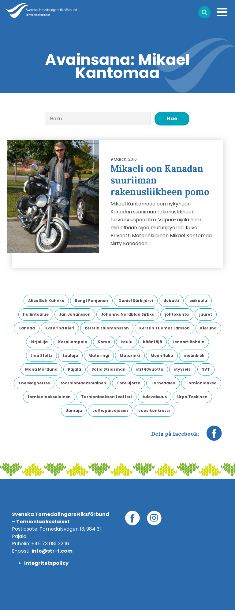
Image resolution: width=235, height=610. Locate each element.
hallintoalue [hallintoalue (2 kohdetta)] (36, 314)
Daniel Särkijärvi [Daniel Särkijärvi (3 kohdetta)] (135, 300)
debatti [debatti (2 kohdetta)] (171, 300)
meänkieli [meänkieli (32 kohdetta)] (194, 355)
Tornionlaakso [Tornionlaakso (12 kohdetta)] (201, 383)
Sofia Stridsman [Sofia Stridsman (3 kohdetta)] (108, 369)
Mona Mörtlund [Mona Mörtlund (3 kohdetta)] (41, 369)
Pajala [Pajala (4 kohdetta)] (74, 369)
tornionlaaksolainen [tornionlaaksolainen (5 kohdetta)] (49, 396)
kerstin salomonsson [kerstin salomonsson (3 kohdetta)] (107, 328)
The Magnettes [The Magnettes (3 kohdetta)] (34, 383)
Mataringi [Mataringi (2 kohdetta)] (98, 355)
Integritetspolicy (46, 563)
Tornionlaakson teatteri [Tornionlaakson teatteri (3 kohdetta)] (106, 396)
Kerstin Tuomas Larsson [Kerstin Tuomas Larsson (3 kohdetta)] (164, 328)
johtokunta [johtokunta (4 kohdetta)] (177, 314)
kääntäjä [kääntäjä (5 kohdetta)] (152, 341)
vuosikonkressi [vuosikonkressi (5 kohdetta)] (154, 410)
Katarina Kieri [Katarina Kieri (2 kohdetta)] (59, 328)
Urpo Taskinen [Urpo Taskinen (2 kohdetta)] (192, 396)
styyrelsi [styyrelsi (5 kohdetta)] (183, 369)
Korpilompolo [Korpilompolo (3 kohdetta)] (72, 341)
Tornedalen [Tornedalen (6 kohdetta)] (163, 383)
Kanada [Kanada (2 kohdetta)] (26, 328)
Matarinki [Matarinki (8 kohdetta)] (130, 355)
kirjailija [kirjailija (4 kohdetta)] (39, 341)
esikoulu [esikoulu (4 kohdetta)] (198, 300)
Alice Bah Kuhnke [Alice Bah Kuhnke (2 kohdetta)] (46, 300)
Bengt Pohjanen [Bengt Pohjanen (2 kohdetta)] (91, 300)
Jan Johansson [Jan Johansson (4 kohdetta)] (75, 314)
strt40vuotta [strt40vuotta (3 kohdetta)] (149, 369)
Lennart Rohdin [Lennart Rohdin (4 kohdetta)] (188, 341)
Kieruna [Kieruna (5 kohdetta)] (208, 328)
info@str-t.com (52, 550)
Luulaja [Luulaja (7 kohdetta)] (70, 355)
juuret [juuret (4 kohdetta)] (205, 314)
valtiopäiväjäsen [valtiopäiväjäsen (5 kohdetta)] (110, 410)
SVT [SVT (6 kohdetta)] (206, 369)
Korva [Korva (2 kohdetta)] (104, 341)
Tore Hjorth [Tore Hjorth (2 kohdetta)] (128, 383)
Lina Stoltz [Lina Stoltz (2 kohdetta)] (41, 355)
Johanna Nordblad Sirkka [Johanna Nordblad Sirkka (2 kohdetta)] (128, 314)
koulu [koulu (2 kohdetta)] (126, 341)
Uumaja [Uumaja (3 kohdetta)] (73, 410)
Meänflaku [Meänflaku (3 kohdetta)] (162, 355)
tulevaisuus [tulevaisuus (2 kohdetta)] (154, 396)
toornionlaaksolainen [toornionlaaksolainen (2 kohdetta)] (83, 383)
